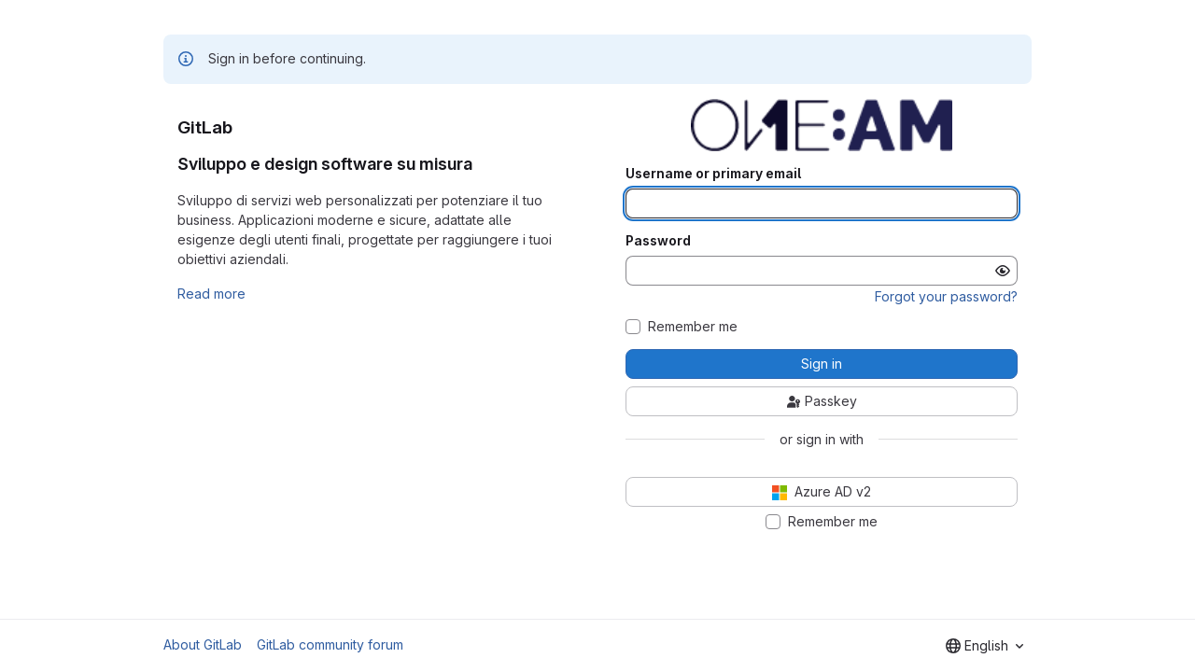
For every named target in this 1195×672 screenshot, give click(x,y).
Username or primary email (713, 173)
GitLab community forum (330, 644)
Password (658, 240)
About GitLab (202, 644)
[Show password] (1003, 271)
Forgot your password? (946, 296)
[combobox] (984, 646)
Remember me (693, 326)
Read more (211, 293)
